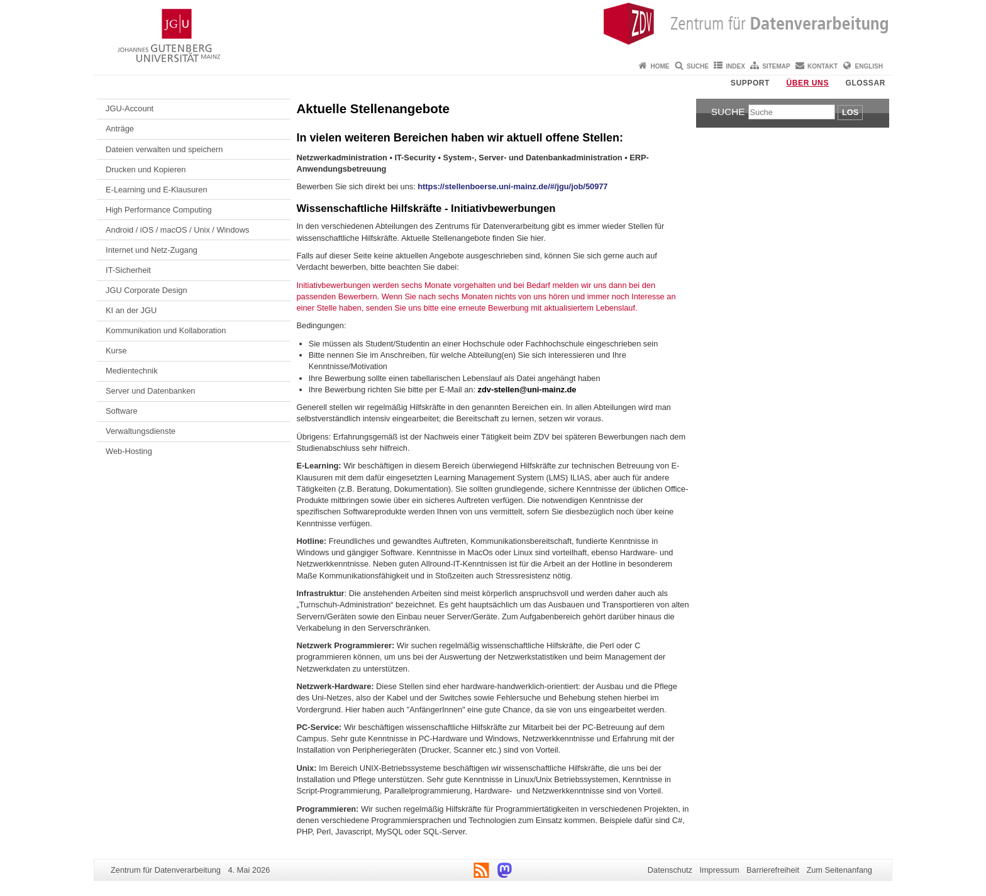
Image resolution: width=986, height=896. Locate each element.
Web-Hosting (129, 451)
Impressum (719, 870)
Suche (698, 66)
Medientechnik (132, 370)
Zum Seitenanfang (839, 870)
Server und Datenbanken (150, 390)
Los (850, 112)
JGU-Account (129, 108)
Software (122, 411)
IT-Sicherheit (128, 270)
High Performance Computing (159, 209)
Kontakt (822, 66)
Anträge (120, 128)
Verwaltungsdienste (140, 431)
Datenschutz (670, 870)
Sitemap (776, 66)
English (869, 66)
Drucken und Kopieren (146, 169)
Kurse (116, 350)
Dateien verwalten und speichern (164, 149)
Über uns (808, 83)
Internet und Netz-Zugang (151, 250)
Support (750, 83)
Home (660, 66)
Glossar (865, 83)
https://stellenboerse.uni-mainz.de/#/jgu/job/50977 (512, 186)
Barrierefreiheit (772, 870)
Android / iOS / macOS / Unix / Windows (177, 230)
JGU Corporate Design (146, 290)
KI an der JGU (131, 310)
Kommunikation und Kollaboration (166, 330)
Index (735, 66)
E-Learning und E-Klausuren (157, 189)
